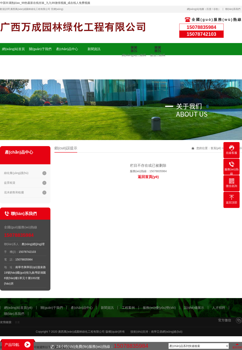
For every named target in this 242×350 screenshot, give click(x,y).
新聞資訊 (94, 49)
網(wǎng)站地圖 (195, 9)
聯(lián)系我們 (232, 9)
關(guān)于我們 (40, 49)
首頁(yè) (216, 148)
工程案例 (40, 61)
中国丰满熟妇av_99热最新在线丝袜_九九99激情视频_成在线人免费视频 (45, 2)
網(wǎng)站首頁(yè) (13, 55)
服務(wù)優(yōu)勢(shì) (67, 67)
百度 (209, 9)
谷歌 (215, 9)
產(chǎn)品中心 (67, 49)
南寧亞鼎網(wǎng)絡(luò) (166, 331)
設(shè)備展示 (94, 61)
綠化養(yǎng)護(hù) (16, 173)
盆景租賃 (9, 182)
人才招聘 (120, 64)
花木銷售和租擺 (14, 192)
